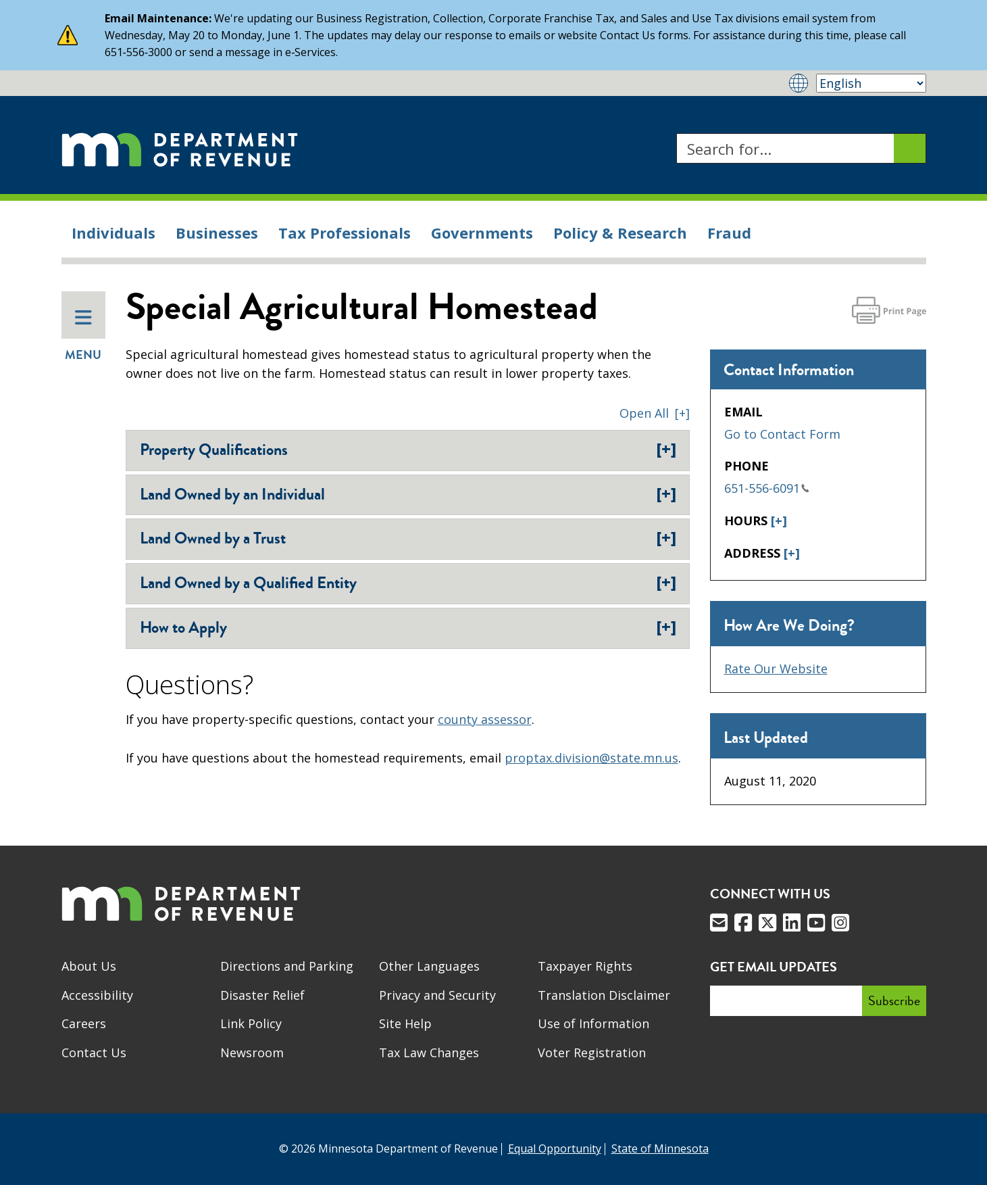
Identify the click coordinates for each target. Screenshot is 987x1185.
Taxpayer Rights (585, 966)
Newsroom (252, 1052)
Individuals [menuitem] (113, 232)
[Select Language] (871, 83)
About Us (88, 966)
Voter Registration (592, 1052)
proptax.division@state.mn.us (591, 758)
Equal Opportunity (554, 1148)
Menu (83, 336)
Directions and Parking (286, 966)
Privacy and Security (437, 995)
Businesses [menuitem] (217, 232)
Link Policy (251, 1023)
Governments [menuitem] (482, 232)
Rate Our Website (776, 668)
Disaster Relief (262, 995)
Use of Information (593, 1023)
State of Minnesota (660, 1148)
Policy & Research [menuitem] (620, 232)
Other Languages (429, 966)
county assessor (485, 719)
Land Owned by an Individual (408, 494)
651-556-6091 (766, 488)
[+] (779, 520)
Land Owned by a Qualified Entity (408, 583)
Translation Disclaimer (604, 995)
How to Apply (408, 627)
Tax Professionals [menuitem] (344, 232)
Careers (83, 1023)
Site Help (405, 1023)
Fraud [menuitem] (729, 232)
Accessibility (97, 995)
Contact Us (93, 1052)
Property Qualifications (408, 449)
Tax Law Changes (429, 1052)
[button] (654, 413)
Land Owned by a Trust (408, 538)
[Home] (179, 148)
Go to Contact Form (782, 434)
